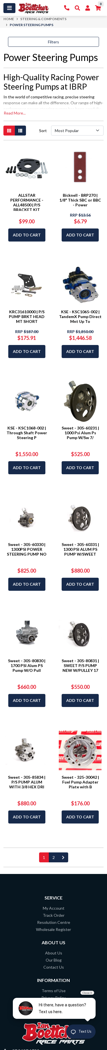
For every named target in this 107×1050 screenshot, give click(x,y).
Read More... (15, 113)
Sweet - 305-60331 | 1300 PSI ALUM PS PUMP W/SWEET (80, 549)
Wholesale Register (53, 929)
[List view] (20, 131)
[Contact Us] (67, 8)
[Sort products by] (77, 131)
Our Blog (54, 960)
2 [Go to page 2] (54, 857)
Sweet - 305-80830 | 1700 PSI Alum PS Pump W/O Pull (26, 665)
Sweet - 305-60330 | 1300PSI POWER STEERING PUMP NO (27, 549)
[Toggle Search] (77, 8)
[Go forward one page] (63, 857)
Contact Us (53, 967)
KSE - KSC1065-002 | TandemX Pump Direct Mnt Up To (80, 316)
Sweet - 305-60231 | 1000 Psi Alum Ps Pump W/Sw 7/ (80, 432)
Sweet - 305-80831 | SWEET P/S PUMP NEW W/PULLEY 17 (80, 665)
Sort (43, 130)
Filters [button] (53, 41)
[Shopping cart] (98, 8)
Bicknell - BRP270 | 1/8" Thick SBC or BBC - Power (80, 200)
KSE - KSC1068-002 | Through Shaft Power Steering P (27, 432)
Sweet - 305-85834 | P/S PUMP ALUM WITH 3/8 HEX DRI (26, 782)
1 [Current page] (44, 857)
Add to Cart (27, 234)
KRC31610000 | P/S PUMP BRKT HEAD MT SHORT (27, 316)
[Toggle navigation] (9, 8)
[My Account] (87, 8)
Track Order (53, 915)
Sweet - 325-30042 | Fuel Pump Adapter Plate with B (80, 782)
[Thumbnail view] (9, 131)
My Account (53, 908)
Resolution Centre (53, 922)
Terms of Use (54, 990)
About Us (53, 952)
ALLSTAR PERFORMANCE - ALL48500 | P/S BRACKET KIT (26, 202)
